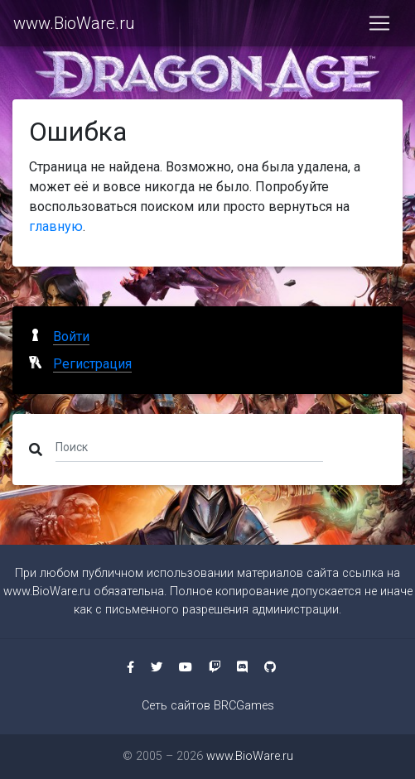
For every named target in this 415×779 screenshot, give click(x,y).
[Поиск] (189, 446)
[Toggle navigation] (379, 23)
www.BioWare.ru (74, 23)
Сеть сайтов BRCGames (208, 706)
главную (56, 226)
